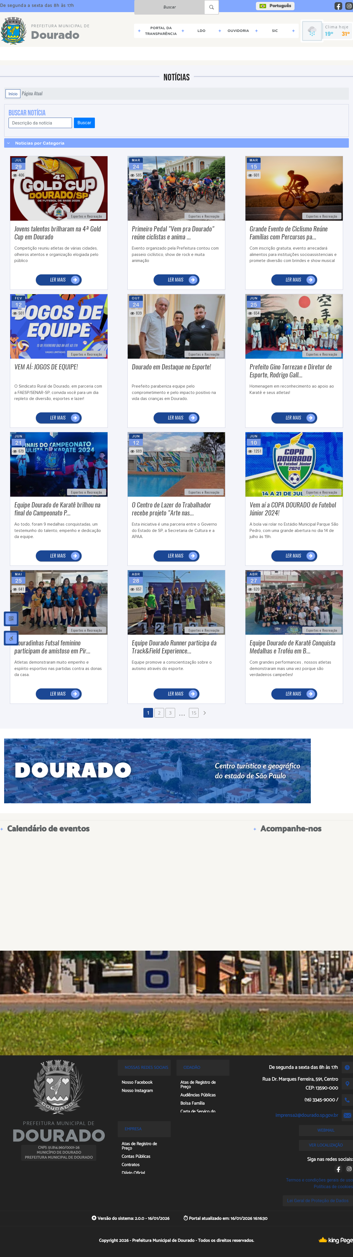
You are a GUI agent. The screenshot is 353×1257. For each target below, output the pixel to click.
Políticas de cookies (333, 1186)
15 (193, 713)
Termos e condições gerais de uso (319, 1180)
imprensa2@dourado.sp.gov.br (307, 1115)
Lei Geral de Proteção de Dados (318, 1200)
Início (13, 93)
